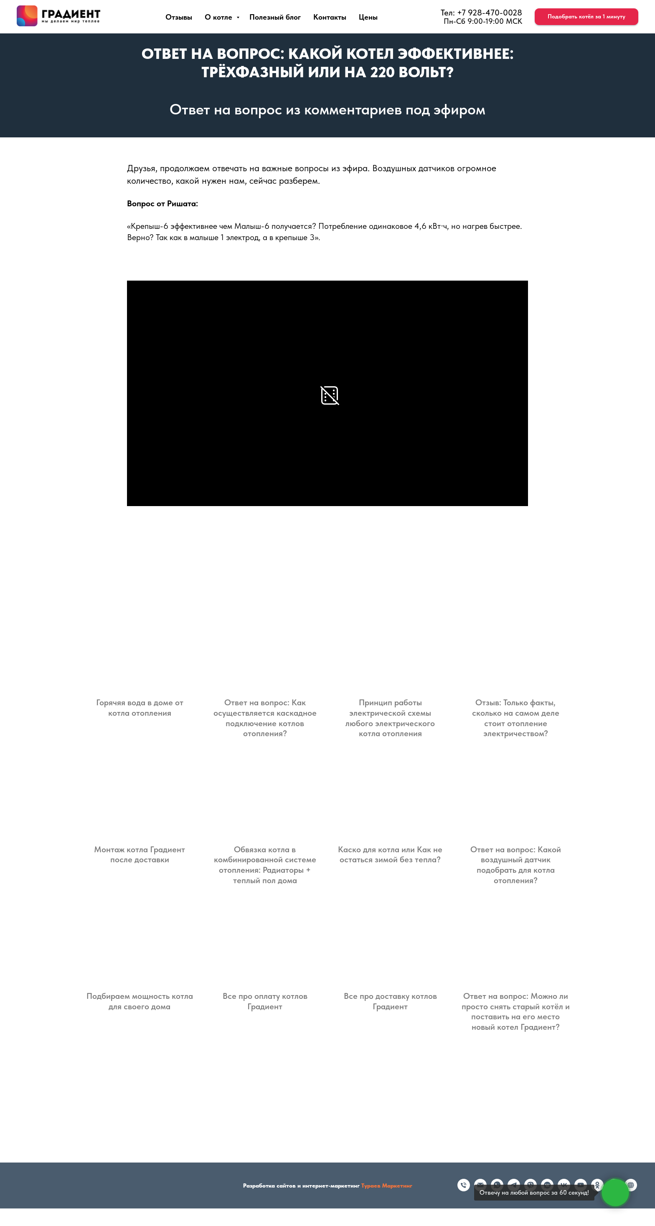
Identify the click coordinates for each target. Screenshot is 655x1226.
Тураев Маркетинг (386, 1185)
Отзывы (178, 17)
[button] (586, 16)
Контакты (329, 17)
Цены (368, 17)
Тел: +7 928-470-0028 (481, 13)
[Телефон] (463, 1189)
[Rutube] (631, 1189)
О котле (219, 17)
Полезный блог (275, 17)
